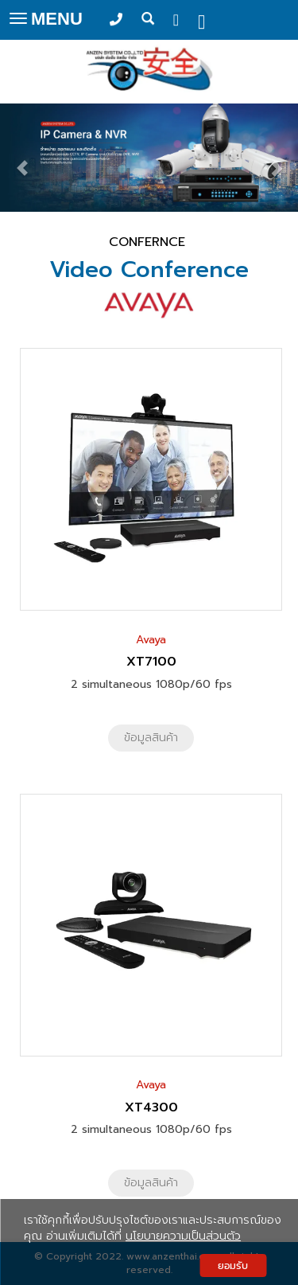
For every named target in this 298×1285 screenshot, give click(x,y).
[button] (22, 160)
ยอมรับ (233, 1265)
